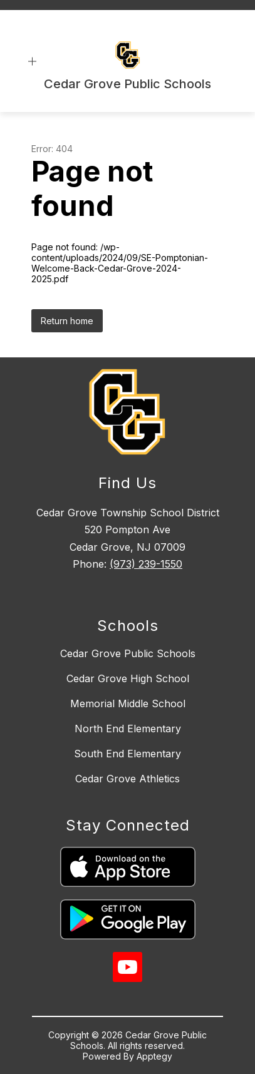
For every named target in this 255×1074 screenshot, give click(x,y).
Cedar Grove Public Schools (127, 653)
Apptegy (154, 1056)
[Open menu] (32, 61)
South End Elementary (127, 753)
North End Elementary (128, 728)
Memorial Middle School (127, 703)
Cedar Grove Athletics (127, 778)
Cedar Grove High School (127, 678)
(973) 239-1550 (146, 564)
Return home (67, 320)
